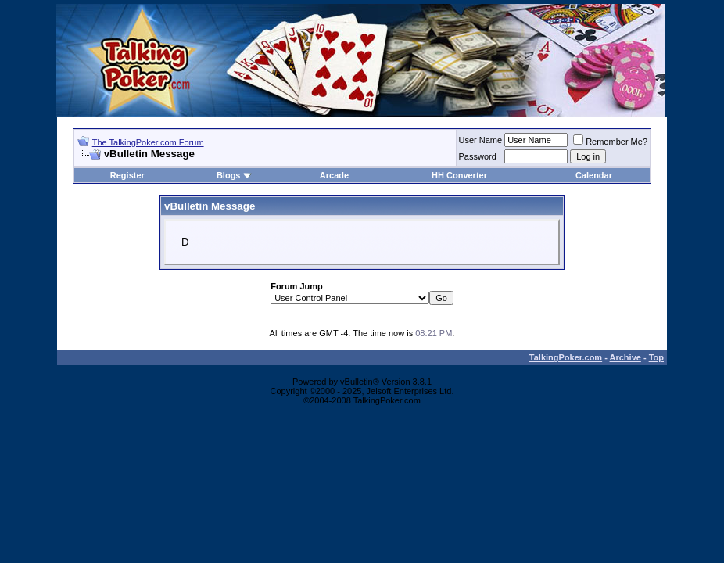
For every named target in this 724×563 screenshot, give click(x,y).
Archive (625, 357)
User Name (481, 140)
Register (127, 175)
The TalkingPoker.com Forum (148, 142)
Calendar (593, 175)
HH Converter (459, 175)
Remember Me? (610, 141)
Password (477, 156)
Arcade (334, 175)
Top (656, 357)
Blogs (234, 175)
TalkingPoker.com (565, 357)
